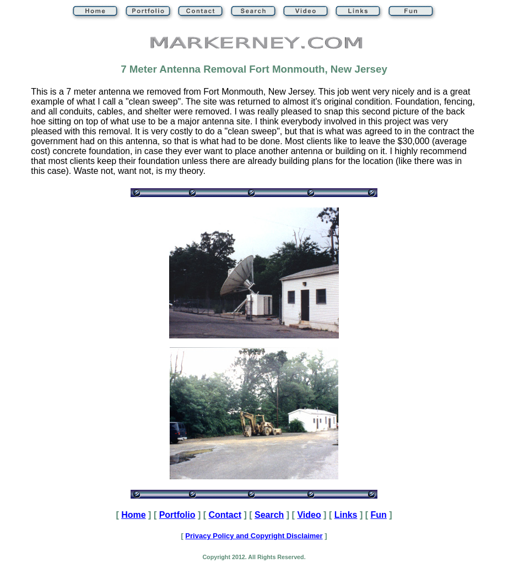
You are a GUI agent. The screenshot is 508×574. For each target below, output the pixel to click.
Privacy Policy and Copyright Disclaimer (253, 536)
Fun (378, 515)
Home (133, 515)
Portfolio (177, 515)
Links (346, 515)
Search (269, 515)
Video (309, 515)
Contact (224, 515)
